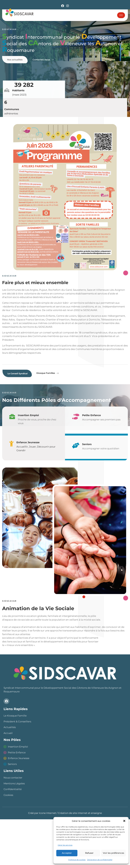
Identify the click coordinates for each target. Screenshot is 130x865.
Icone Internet (47, 813)
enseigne (96, 813)
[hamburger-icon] (121, 15)
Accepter (67, 853)
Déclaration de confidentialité (99, 860)
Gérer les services (65, 845)
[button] (124, 820)
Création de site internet (72, 813)
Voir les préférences (113, 853)
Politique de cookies (77, 860)
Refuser (89, 853)
